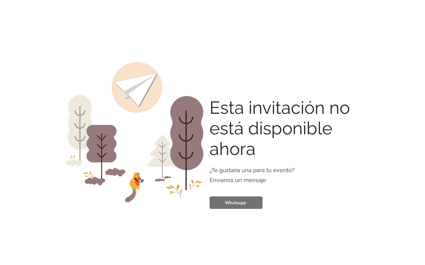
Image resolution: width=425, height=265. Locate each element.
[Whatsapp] (236, 202)
